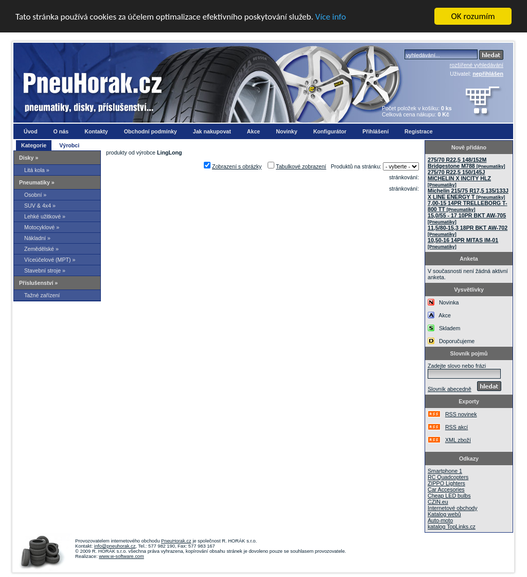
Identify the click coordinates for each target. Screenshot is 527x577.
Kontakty (96, 131)
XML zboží (458, 440)
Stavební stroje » (44, 270)
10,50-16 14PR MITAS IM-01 (463, 243)
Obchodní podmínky (150, 131)
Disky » (28, 158)
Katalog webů (444, 514)
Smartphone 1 (445, 471)
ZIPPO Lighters (446, 483)
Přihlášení (375, 131)
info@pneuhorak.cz (115, 546)
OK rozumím (473, 16)
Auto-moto (440, 520)
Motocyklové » (41, 227)
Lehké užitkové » (44, 216)
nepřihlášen (487, 74)
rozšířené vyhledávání (476, 65)
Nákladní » (37, 238)
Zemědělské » (41, 249)
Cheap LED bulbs (449, 496)
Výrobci (69, 145)
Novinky (286, 131)
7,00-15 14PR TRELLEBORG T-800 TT (467, 206)
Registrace (419, 131)
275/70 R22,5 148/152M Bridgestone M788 (466, 163)
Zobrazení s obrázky (237, 166)
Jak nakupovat (212, 131)
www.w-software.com (121, 556)
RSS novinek (461, 414)
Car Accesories (446, 489)
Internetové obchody (453, 508)
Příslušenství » (38, 283)
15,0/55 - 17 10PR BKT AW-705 (467, 218)
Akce (253, 131)
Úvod (31, 131)
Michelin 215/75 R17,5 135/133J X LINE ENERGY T (468, 194)
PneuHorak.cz (176, 541)
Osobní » (35, 195)
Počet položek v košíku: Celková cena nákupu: (417, 111)
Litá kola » (36, 170)
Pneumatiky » (37, 182)
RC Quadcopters (448, 477)
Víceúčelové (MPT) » (50, 260)
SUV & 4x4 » (40, 205)
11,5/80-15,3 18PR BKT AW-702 (467, 231)
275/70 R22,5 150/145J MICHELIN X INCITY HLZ (459, 178)
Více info (330, 16)
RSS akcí (456, 427)
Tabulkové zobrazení (301, 166)
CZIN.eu (438, 502)
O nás (61, 131)
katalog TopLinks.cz (452, 526)
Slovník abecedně (449, 389)
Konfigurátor (330, 131)
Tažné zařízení (42, 295)
